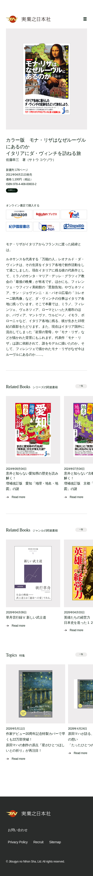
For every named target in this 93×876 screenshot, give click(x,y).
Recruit (38, 842)
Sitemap (55, 842)
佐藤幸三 (12, 160)
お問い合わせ (17, 830)
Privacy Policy (18, 842)
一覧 (81, 386)
